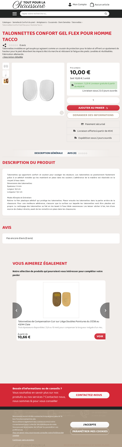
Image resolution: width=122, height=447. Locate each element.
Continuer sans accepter (23, 440)
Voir (100, 336)
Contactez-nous (89, 395)
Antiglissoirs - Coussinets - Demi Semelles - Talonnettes (59, 22)
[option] (5, 66)
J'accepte (89, 424)
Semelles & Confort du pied (24, 22)
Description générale (48, 153)
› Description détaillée (12, 57)
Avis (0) (78, 153)
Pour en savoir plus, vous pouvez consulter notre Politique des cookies (38, 434)
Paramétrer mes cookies (90, 431)
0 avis (23, 45)
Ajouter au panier (91, 108)
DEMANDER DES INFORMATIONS (93, 115)
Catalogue (6, 22)
